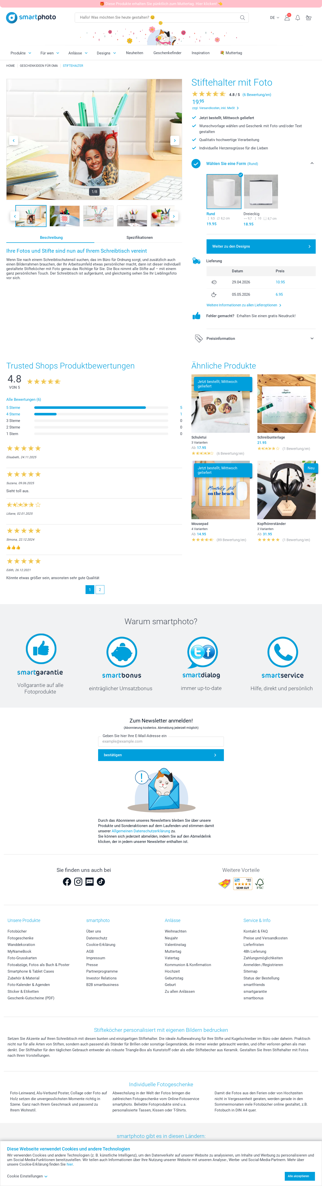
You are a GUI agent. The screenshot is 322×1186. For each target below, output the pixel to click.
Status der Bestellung (261, 978)
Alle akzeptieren (298, 1176)
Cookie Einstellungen (27, 1176)
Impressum (95, 958)
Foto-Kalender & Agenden (29, 984)
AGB (90, 951)
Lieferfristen (254, 944)
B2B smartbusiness (102, 984)
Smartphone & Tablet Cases (31, 971)
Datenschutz (96, 938)
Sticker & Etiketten (23, 991)
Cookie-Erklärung (100, 944)
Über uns (93, 931)
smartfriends (254, 984)
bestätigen (113, 755)
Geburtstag (174, 978)
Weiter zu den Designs (231, 246)
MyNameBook (19, 951)
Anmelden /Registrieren (263, 965)
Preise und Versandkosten (266, 938)
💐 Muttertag (231, 53)
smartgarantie (255, 991)
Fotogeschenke (20, 938)
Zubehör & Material (23, 978)
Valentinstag (175, 944)
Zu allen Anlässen (180, 991)
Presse (92, 965)
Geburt (170, 984)
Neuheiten (134, 53)
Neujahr (171, 938)
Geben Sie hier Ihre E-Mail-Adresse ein (135, 736)
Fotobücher (17, 931)
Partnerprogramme (102, 971)
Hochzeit (172, 971)
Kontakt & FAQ (256, 931)
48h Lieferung (255, 951)
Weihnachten (175, 931)
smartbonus (254, 998)
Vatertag (172, 958)
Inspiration (201, 53)
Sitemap (250, 971)
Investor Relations (101, 978)
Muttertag (173, 951)
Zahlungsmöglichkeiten (263, 958)
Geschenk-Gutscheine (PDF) (31, 998)
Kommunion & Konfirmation (188, 965)
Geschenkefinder (167, 53)
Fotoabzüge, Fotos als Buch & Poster (38, 965)
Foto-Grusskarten (22, 958)
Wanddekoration (21, 944)
